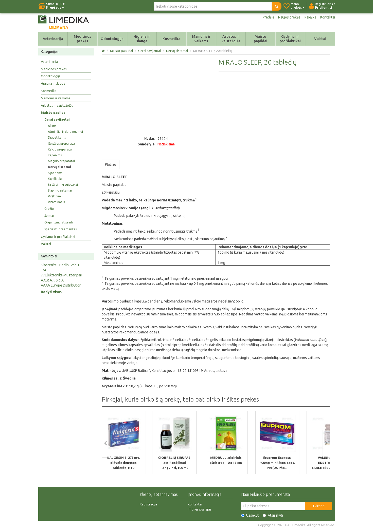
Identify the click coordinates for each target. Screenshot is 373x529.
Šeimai (49, 215)
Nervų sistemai (59, 166)
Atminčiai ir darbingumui (65, 131)
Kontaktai (327, 17)
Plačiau (110, 164)
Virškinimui (55, 196)
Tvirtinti (318, 506)
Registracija (148, 504)
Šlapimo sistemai (60, 190)
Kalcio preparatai (60, 149)
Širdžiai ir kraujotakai (63, 184)
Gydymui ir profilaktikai (290, 38)
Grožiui (49, 208)
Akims (52, 125)
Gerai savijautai (57, 119)
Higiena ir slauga (142, 38)
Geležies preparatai (62, 143)
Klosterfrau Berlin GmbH (60, 265)
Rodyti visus (51, 292)
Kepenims (55, 155)
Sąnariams (55, 173)
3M (43, 270)
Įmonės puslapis (199, 509)
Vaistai (320, 39)
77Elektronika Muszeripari (61, 275)
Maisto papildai (260, 38)
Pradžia (268, 17)
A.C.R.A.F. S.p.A (52, 280)
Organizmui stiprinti (58, 222)
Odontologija (112, 39)
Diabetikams (57, 137)
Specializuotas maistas (60, 229)
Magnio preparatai (61, 161)
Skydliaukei (55, 178)
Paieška (310, 17)
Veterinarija (53, 39)
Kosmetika (171, 39)
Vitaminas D (56, 202)
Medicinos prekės (82, 38)
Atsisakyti (273, 515)
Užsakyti (250, 515)
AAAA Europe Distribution (61, 285)
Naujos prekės (289, 17)
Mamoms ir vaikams (201, 38)
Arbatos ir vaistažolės (231, 38)
